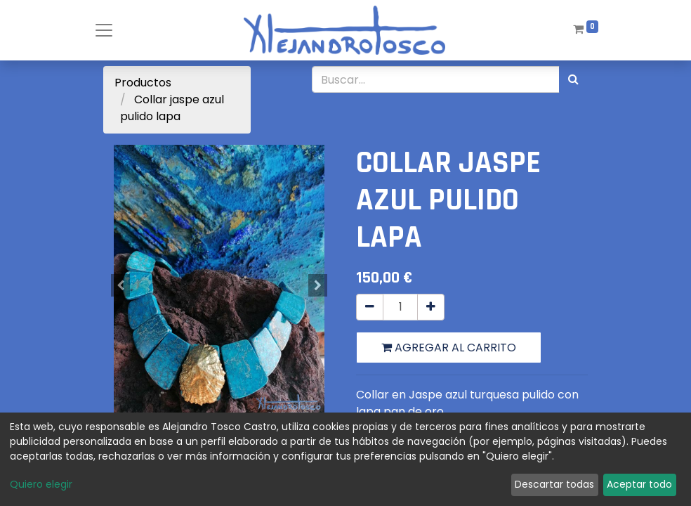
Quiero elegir (41, 484)
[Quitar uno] (369, 307)
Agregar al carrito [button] (448, 347)
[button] (120, 285)
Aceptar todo (639, 484)
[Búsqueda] (573, 79)
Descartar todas (554, 484)
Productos (142, 82)
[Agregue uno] (431, 307)
